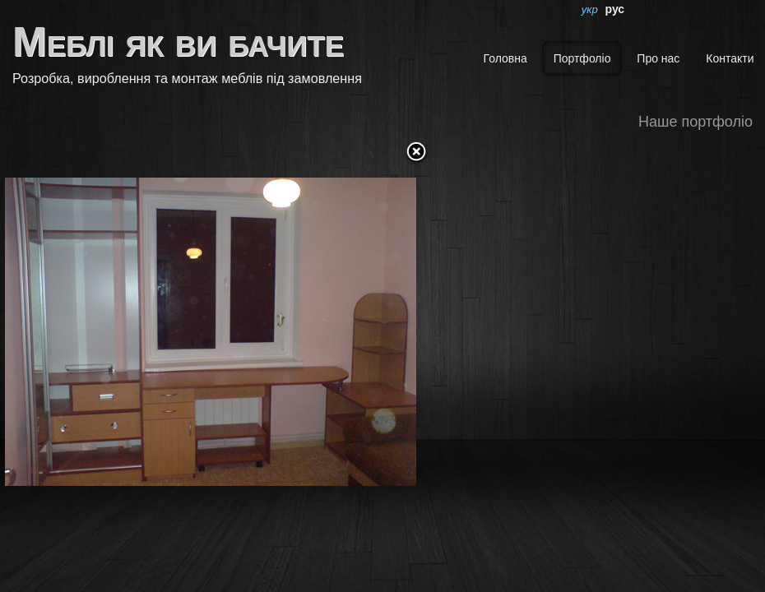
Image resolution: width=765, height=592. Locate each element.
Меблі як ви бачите (178, 42)
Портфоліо (582, 58)
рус (615, 9)
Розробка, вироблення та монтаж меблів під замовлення (187, 78)
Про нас (658, 58)
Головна (505, 58)
